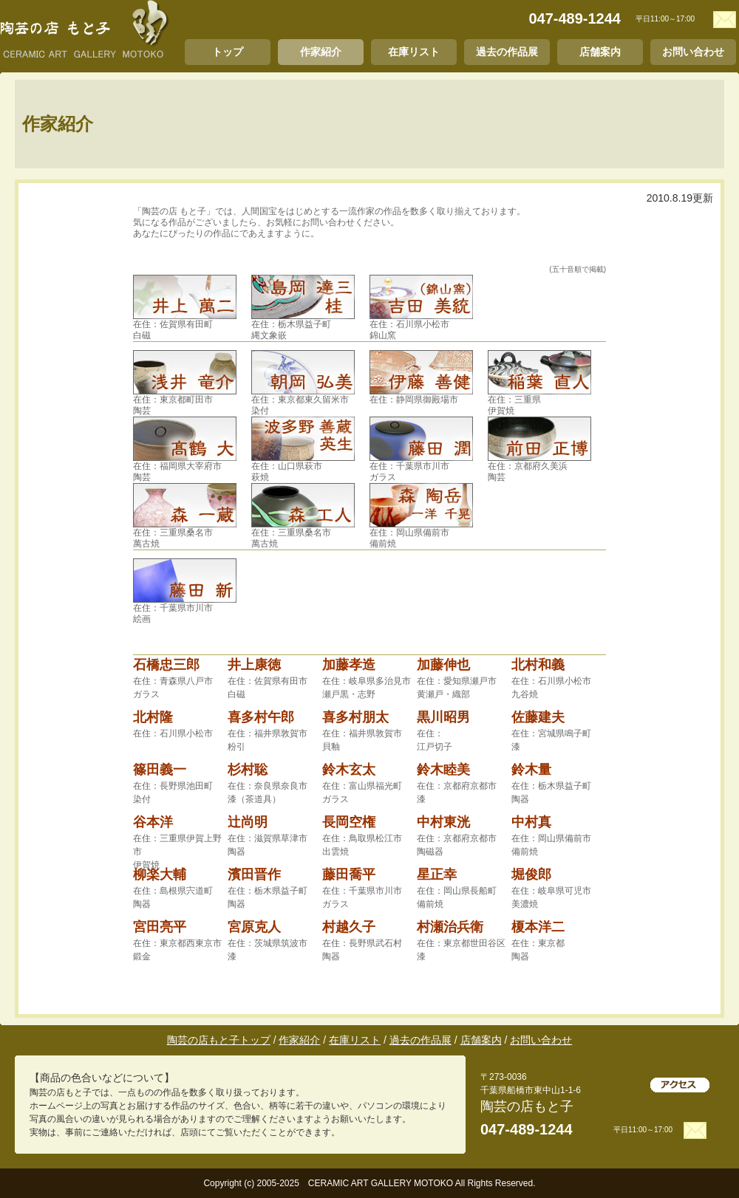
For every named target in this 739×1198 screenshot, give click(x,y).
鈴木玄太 (348, 769)
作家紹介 (320, 52)
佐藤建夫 (538, 717)
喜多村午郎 (261, 717)
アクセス (679, 1085)
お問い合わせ (693, 52)
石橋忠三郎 (166, 664)
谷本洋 (153, 822)
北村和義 (538, 664)
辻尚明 (248, 822)
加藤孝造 (348, 664)
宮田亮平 (159, 927)
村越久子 (348, 927)
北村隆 (153, 717)
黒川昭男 (443, 717)
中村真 (531, 822)
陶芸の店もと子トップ (218, 1040)
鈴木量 (531, 769)
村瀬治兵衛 (450, 927)
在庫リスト (414, 52)
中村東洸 (443, 822)
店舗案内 (600, 52)
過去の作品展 (507, 52)
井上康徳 (254, 664)
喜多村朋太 (355, 717)
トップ (227, 52)
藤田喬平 (348, 874)
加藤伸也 (443, 664)
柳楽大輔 (159, 874)
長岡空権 (348, 822)
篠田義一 (159, 769)
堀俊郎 (531, 874)
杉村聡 (248, 769)
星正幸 (437, 874)
